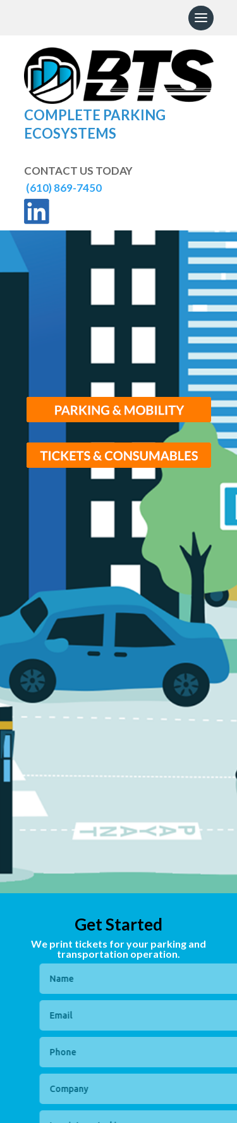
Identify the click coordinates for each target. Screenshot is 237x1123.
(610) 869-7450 (63, 187)
